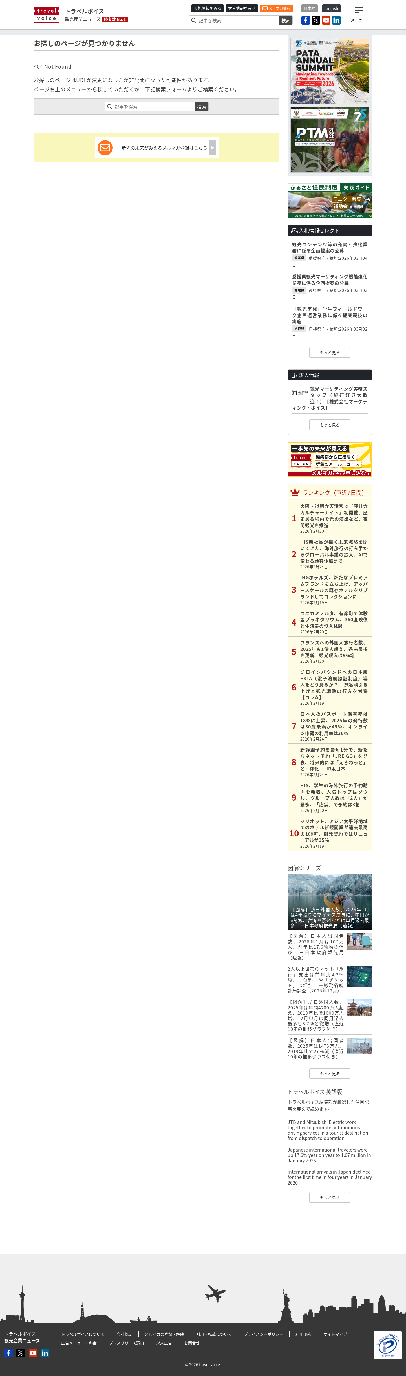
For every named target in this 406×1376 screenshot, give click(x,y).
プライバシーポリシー (263, 1334)
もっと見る (330, 352)
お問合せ (192, 1343)
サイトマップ (335, 1334)
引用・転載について (214, 1334)
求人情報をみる (242, 8)
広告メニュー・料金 (79, 1343)
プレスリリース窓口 (126, 1343)
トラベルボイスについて (83, 1334)
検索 (285, 20)
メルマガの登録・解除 (164, 1334)
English (331, 8)
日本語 (309, 8)
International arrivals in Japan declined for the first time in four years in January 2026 (330, 1177)
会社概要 (125, 1334)
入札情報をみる (207, 8)
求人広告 (164, 1343)
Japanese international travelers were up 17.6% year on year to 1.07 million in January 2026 (329, 1155)
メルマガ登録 (276, 8)
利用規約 (303, 1334)
